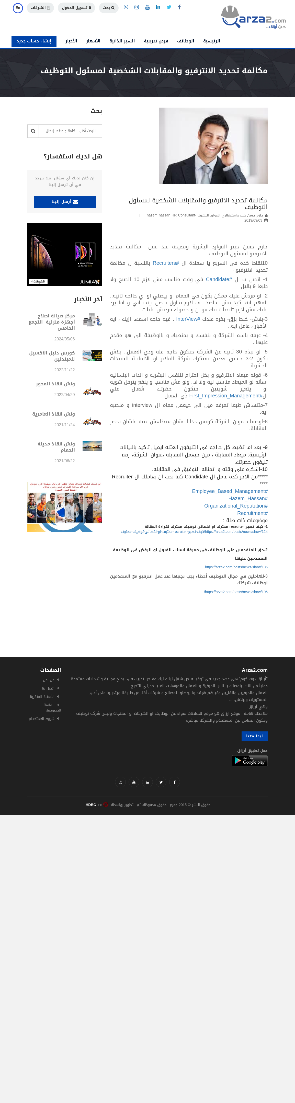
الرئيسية (211, 41)
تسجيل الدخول (76, 7)
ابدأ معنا (254, 736)
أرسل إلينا (65, 201)
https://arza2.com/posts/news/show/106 (236, 567)
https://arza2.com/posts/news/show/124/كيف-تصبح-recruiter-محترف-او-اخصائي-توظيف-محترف (194, 531)
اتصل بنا (48, 688)
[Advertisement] (147, 851)
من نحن (48, 679)
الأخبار (71, 41)
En (18, 7)
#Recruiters (166, 263)
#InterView (188, 319)
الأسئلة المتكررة (42, 696)
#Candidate (219, 279)
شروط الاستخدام (41, 718)
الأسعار (93, 41)
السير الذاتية (122, 41)
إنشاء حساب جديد (34, 41)
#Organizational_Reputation (236, 506)
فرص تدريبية (156, 41)
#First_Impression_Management (226, 395)
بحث (109, 7)
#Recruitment (252, 513)
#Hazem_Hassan (248, 498)
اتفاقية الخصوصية (52, 708)
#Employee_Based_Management (230, 491)
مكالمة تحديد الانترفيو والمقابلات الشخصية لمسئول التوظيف (198, 203)
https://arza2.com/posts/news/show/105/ (236, 592)
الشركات (40, 7)
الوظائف (185, 41)
